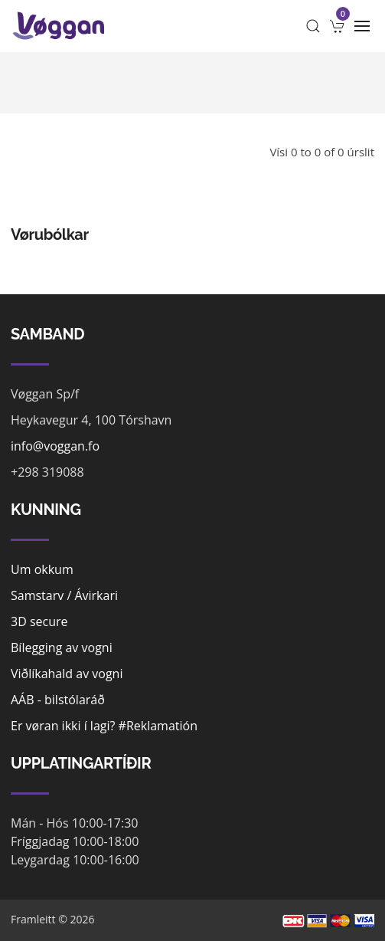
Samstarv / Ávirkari (64, 595)
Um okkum (42, 569)
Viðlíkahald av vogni (66, 673)
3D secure (39, 621)
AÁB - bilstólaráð (58, 699)
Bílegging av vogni (62, 647)
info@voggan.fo (55, 446)
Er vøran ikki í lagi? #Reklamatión (104, 725)
